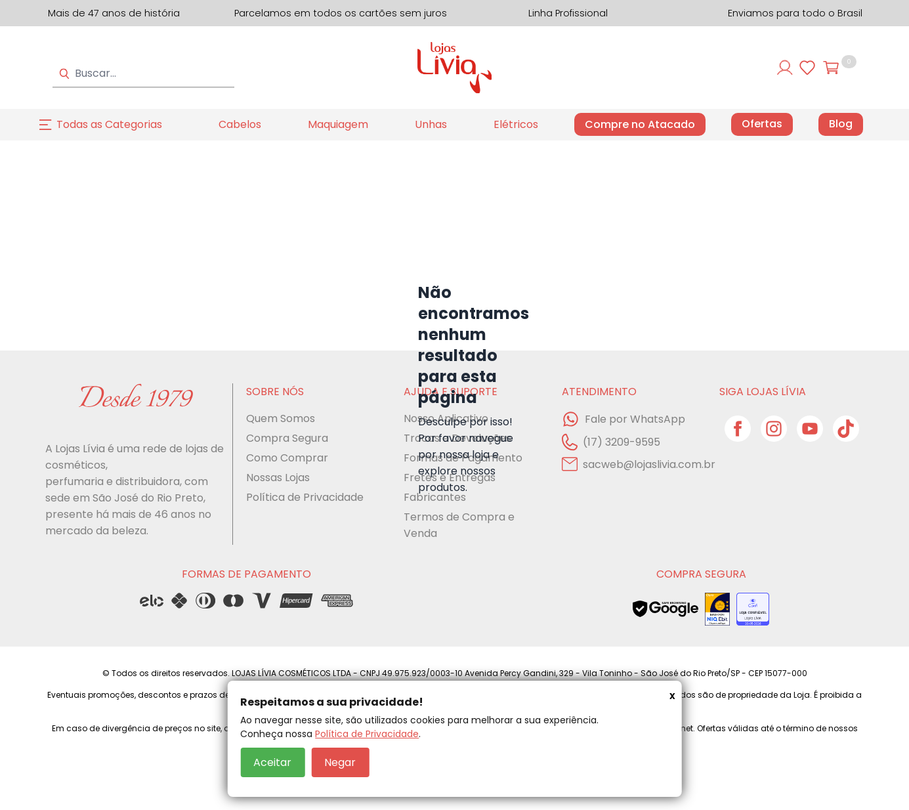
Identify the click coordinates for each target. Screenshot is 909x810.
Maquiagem (338, 124)
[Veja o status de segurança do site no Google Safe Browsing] (665, 609)
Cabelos (240, 124)
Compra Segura (287, 438)
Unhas (431, 124)
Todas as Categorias (109, 124)
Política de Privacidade (367, 733)
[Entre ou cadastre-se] (785, 67)
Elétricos (516, 124)
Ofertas (762, 124)
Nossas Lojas (278, 477)
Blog (841, 124)
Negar (340, 762)
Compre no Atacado (640, 124)
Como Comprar (287, 457)
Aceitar (272, 762)
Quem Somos (280, 418)
